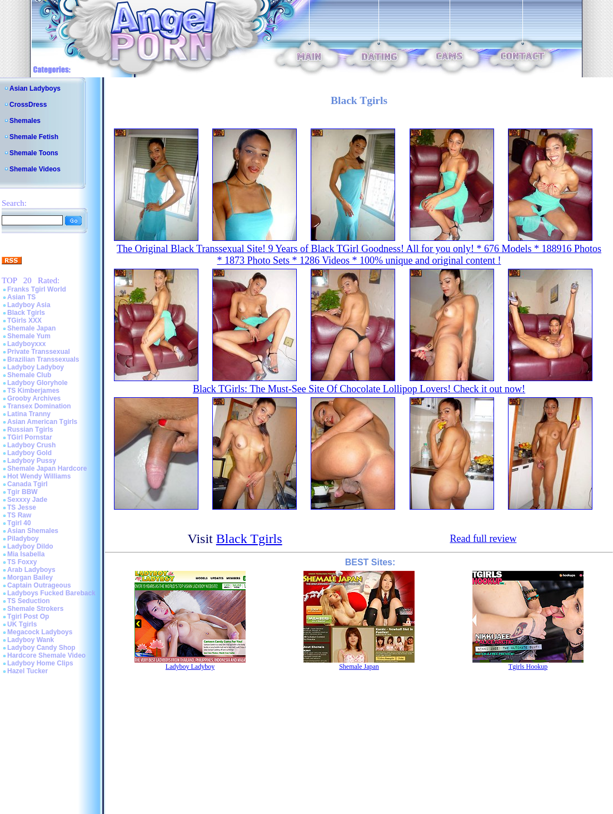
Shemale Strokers (35, 609)
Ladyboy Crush (31, 445)
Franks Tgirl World (36, 289)
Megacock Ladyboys (39, 632)
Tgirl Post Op (28, 616)
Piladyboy (23, 538)
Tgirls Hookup (528, 666)
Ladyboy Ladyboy (35, 367)
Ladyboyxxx (26, 344)
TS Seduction (28, 601)
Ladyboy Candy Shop (41, 648)
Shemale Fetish (33, 137)
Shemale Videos (35, 169)
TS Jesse (21, 507)
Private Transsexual (38, 352)
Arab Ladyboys (31, 570)
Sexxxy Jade (27, 500)
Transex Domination (39, 406)
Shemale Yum (29, 336)
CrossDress (28, 104)
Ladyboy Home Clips (40, 663)
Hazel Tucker (27, 671)
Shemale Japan (31, 328)
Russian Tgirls (30, 429)
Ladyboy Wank (30, 640)
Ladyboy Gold (29, 453)
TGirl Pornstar (29, 437)
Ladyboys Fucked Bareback (51, 593)
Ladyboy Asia (29, 305)
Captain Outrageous (39, 585)
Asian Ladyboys (35, 88)
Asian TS (21, 297)
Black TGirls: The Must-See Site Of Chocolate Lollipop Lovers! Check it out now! (359, 388)
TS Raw (19, 515)
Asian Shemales (32, 531)
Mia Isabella (25, 554)
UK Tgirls (22, 624)
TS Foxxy (22, 562)
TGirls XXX (24, 320)
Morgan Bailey (30, 577)
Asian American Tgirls (42, 422)
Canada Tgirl (27, 484)
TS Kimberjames (33, 390)
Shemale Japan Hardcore (47, 468)
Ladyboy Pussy (31, 461)
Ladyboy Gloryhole (37, 383)
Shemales (25, 121)
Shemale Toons (33, 153)
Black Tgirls (26, 313)
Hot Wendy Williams (39, 476)
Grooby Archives (34, 398)
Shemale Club (29, 375)
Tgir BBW (22, 492)
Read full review (483, 538)
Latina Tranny (29, 414)
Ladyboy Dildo (30, 546)
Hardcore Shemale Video (46, 655)
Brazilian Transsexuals (43, 359)
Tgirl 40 (19, 523)
